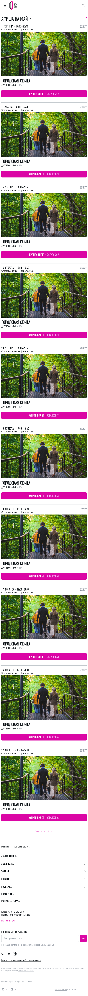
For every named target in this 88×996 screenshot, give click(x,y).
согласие (15, 945)
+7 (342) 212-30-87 (17, 912)
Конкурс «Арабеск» (10, 901)
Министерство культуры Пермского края (21, 960)
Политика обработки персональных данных (16, 982)
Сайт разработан (61, 989)
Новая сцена (7, 894)
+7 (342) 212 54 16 (56, 968)
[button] (4, 5)
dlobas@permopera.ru (26, 970)
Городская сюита (15, 81)
